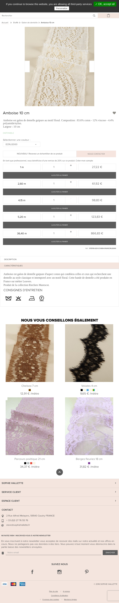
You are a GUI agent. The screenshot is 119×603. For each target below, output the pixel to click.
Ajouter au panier (59, 175)
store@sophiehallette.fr (18, 525)
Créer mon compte (84, 160)
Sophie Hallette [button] (12, 483)
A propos (66, 591)
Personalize (61, 8)
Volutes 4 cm (89, 386)
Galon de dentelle (30, 22)
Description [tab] (10, 259)
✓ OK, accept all (105, 4)
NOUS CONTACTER (96, 154)
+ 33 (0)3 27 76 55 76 (17, 520)
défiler (59, 472)
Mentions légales (70, 600)
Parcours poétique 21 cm (29, 459)
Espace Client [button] (11, 500)
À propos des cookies (50, 600)
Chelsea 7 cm (29, 386)
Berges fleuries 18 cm (89, 459)
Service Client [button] (11, 492)
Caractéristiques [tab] (13, 266)
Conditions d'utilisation (59, 596)
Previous (4, 394)
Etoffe (15, 22)
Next (116, 394)
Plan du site (53, 591)
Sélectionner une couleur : (17, 139)
